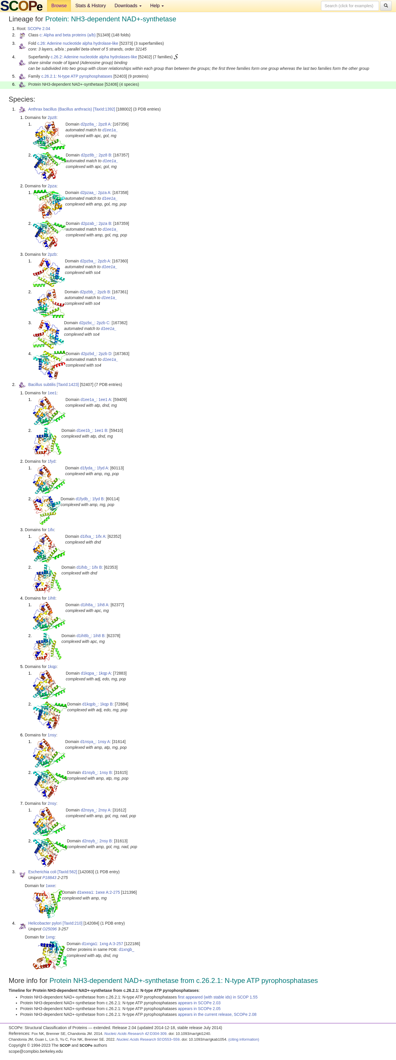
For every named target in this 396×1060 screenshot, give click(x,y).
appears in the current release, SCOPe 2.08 (217, 1014)
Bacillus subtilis (42, 384)
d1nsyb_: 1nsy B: (97, 772)
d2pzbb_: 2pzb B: (95, 292)
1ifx (51, 529)
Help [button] (157, 5)
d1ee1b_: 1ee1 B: (92, 430)
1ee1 (52, 393)
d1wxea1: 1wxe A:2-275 (98, 892)
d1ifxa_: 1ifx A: (93, 536)
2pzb (52, 254)
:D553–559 (148, 1039)
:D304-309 (135, 1033)
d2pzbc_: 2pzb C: (94, 322)
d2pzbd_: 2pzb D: (96, 353)
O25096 (49, 929)
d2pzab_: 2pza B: (96, 223)
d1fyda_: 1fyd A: (94, 468)
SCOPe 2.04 (38, 28)
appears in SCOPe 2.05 (199, 1008)
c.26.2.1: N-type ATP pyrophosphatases (76, 76)
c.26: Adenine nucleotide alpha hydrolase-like (77, 43)
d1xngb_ (126, 949)
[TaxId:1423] (68, 384)
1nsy (52, 735)
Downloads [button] (128, 5)
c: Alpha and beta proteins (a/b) (68, 35)
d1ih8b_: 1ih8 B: (91, 635)
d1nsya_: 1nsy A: (95, 741)
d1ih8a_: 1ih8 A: (94, 604)
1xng (50, 937)
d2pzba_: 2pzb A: (95, 261)
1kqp (52, 666)
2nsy (52, 803)
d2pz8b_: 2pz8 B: (96, 155)
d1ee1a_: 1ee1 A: (96, 399)
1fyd (51, 461)
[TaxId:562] (67, 871)
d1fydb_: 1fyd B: (90, 499)
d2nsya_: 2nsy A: (96, 810)
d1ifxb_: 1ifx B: (89, 567)
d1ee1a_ (110, 130)
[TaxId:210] (72, 923)
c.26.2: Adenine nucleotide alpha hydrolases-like (94, 57)
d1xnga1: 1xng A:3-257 (102, 943)
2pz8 (52, 117)
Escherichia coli (42, 871)
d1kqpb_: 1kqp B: (98, 704)
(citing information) (243, 1039)
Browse (59, 5)
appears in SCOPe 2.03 (199, 1003)
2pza (52, 186)
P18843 (49, 877)
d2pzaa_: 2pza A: (95, 192)
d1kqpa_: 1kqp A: (96, 673)
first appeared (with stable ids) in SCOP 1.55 (218, 997)
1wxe (50, 885)
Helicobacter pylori (44, 923)
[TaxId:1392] (104, 109)
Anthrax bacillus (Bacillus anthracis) (60, 109)
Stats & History (90, 5)
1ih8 (51, 598)
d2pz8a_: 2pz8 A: (96, 124)
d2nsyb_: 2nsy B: (97, 841)
